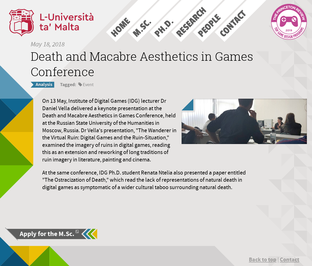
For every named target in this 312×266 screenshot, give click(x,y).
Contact (289, 259)
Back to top (262, 259)
